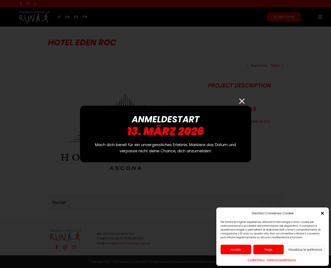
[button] (322, 213)
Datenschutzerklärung (281, 260)
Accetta (235, 249)
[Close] (242, 101)
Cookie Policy (256, 260)
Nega (268, 249)
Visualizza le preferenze (305, 249)
